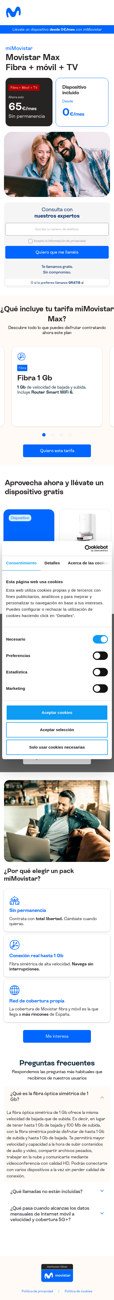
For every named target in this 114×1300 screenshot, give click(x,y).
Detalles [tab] (52, 563)
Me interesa (57, 1036)
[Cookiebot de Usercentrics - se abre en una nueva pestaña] (85, 548)
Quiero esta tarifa (57, 450)
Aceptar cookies (57, 712)
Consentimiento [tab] (21, 563)
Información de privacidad (67, 241)
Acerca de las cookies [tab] (89, 563)
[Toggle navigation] (102, 12)
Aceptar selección (57, 729)
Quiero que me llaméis (57, 252)
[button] (44, 435)
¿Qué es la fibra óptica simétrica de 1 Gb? (49, 1096)
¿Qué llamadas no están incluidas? (46, 1191)
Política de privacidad (37, 1291)
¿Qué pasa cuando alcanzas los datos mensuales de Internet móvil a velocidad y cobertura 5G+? (49, 1213)
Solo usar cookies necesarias (57, 747)
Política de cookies (78, 1291)
